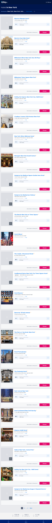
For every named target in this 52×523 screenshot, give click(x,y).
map (26, 21)
